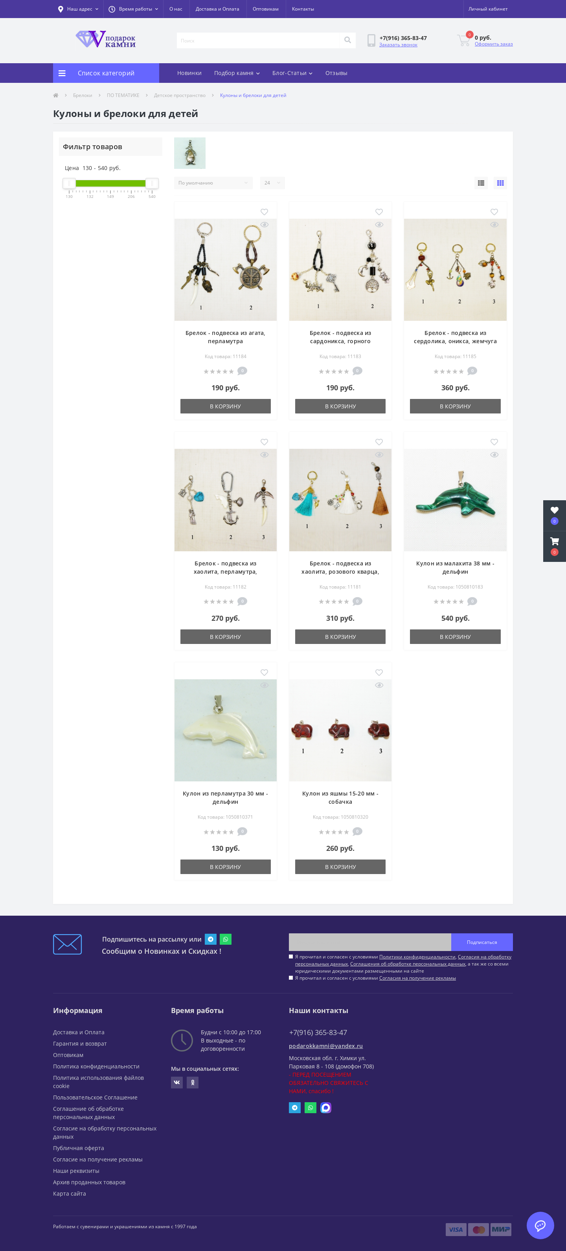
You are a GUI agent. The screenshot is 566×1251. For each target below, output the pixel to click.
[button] (133, 9)
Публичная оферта (78, 1148)
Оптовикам (266, 8)
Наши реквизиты (76, 1170)
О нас (175, 8)
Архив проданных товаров (89, 1182)
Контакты (303, 8)
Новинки (189, 73)
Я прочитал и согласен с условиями (375, 978)
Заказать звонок (398, 44)
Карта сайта (69, 1193)
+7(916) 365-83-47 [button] (318, 1032)
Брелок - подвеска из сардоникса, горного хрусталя (340, 341)
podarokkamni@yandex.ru (326, 1046)
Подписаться (482, 942)
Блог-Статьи (292, 73)
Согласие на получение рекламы (98, 1159)
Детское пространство (180, 95)
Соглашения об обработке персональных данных (407, 963)
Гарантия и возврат (80, 1043)
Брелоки (82, 95)
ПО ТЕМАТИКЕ (123, 95)
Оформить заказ (494, 43)
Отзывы (336, 73)
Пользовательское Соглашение (95, 1097)
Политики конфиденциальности (417, 956)
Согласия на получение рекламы (417, 978)
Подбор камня (237, 73)
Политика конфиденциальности (96, 1066)
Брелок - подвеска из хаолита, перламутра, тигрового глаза (225, 571)
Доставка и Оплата (217, 8)
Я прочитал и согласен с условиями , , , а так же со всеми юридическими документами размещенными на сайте (403, 963)
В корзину (225, 406)
